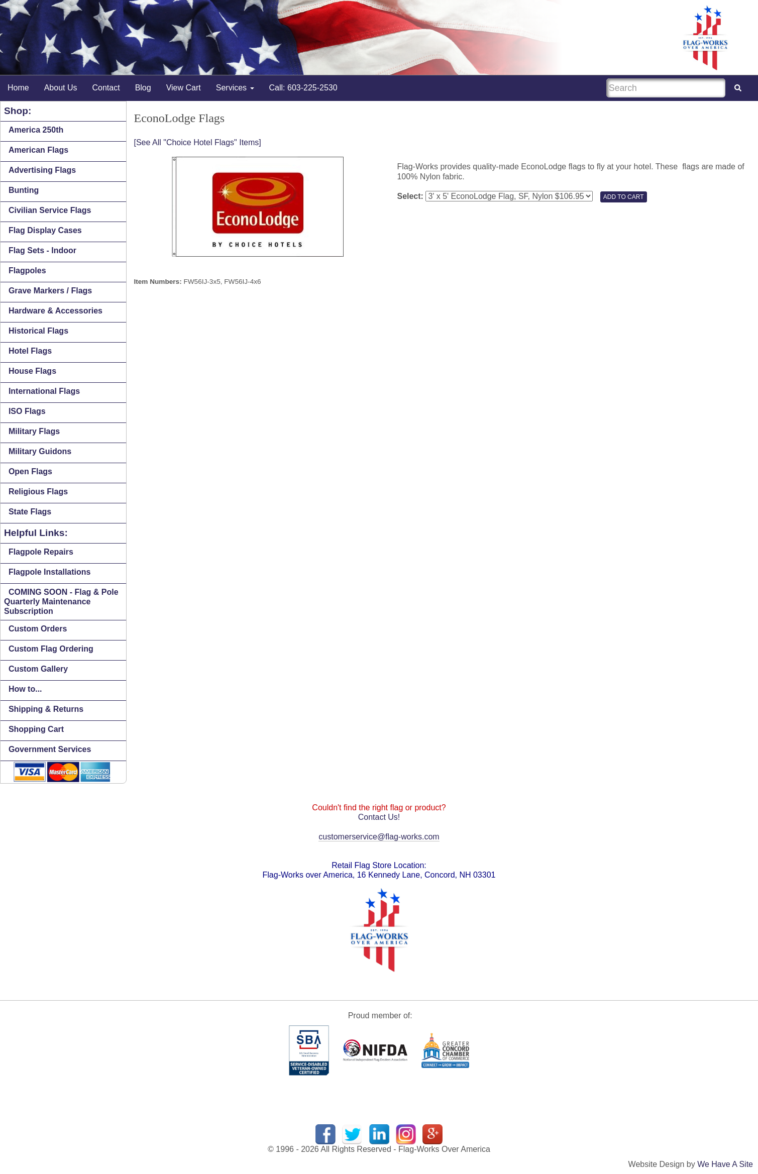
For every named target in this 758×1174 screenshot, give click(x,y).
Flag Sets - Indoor (42, 250)
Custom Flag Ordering (51, 649)
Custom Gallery (38, 669)
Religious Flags (38, 491)
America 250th (36, 130)
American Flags (38, 150)
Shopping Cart (36, 729)
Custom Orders (38, 628)
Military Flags (34, 431)
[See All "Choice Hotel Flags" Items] (197, 142)
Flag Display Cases (45, 230)
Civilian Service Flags (50, 210)
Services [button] (235, 87)
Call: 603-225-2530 (303, 87)
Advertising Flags (42, 170)
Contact (106, 87)
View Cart (183, 87)
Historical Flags (38, 331)
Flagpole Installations (50, 572)
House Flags (32, 371)
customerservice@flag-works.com (378, 836)
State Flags (30, 511)
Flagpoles (27, 270)
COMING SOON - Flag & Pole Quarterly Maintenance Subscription (61, 601)
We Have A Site (725, 1164)
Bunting (24, 190)
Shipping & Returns (46, 709)
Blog (143, 87)
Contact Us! (379, 817)
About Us (60, 87)
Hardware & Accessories (55, 310)
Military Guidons (40, 451)
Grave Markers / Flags (50, 290)
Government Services (50, 749)
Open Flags (30, 471)
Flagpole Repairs (41, 552)
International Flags (44, 391)
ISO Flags (27, 411)
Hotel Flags (30, 351)
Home (18, 87)
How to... (25, 689)
